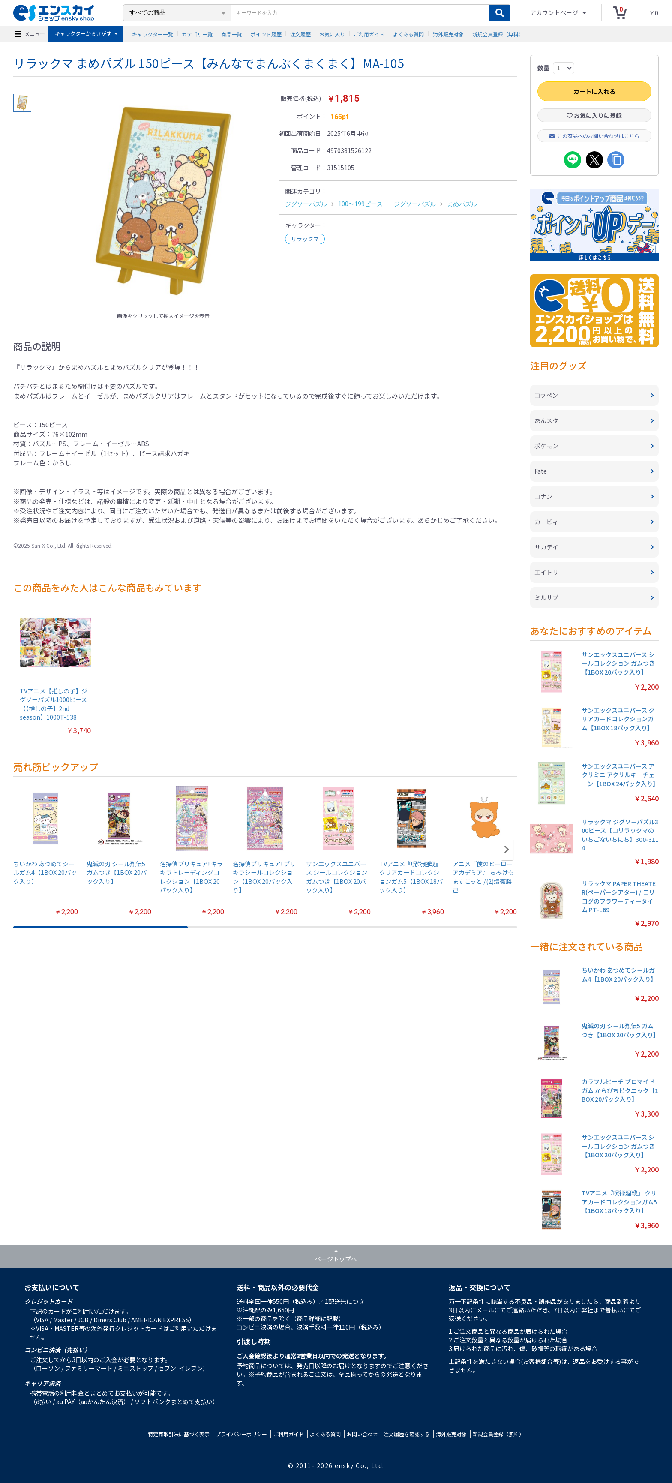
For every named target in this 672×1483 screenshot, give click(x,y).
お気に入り (332, 33)
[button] (507, 849)
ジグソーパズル (306, 204)
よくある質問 (408, 33)
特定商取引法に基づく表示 (179, 1434)
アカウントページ (554, 12)
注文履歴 (300, 33)
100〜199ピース (360, 204)
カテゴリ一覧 (197, 33)
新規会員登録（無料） (498, 33)
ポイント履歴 (266, 33)
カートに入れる (594, 91)
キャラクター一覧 (152, 33)
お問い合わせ (362, 1434)
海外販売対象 (448, 33)
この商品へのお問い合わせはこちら (594, 135)
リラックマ (305, 239)
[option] (163, 201)
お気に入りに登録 (594, 115)
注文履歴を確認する (407, 1434)
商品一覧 (231, 33)
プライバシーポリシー (241, 1434)
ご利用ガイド (369, 33)
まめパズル (462, 204)
